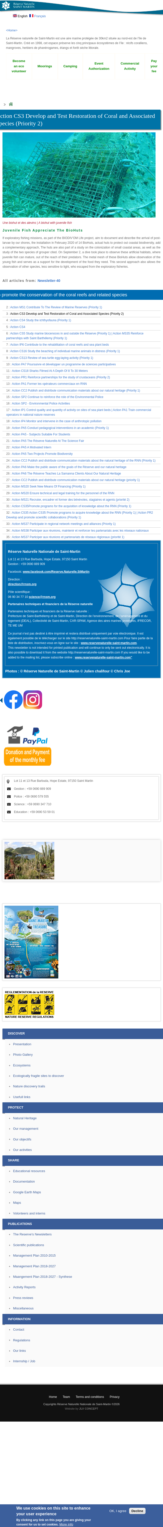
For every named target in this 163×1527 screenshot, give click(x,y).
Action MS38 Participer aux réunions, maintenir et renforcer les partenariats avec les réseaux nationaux (80, 530)
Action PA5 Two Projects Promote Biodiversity (42, 454)
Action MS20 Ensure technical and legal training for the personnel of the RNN (63, 493)
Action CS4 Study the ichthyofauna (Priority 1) (40, 320)
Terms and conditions (90, 1397)
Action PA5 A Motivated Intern (31, 447)
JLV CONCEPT (88, 1408)
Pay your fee (154, 66)
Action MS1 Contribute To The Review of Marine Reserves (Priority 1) (56, 307)
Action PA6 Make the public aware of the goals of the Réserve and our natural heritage (69, 467)
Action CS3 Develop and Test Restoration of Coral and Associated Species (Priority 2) (67, 314)
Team (66, 1397)
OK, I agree (117, 1511)
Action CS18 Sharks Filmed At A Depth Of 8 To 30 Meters (50, 371)
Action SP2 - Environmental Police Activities (41, 403)
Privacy (114, 1397)
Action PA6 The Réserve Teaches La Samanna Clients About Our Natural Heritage (66, 473)
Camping (70, 66)
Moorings (44, 66)
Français (37, 16)
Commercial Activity (130, 66)
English (20, 16)
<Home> (11, 30)
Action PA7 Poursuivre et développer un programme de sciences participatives (64, 364)
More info (66, 1524)
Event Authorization (98, 66)
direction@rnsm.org (22, 584)
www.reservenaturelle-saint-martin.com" (103, 657)
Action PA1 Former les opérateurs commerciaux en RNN (49, 384)
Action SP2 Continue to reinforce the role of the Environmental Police (57, 397)
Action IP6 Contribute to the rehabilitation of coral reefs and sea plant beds (59, 344)
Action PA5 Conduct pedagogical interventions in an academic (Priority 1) (60, 428)
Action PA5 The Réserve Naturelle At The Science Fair (48, 441)
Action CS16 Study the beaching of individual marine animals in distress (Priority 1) (65, 351)
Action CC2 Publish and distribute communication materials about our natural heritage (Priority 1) (76, 390)
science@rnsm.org (42, 597)
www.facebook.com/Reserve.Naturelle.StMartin (56, 571)
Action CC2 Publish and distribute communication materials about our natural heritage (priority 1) (76, 480)
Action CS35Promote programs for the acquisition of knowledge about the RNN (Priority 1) (71, 506)
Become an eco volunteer (19, 66)
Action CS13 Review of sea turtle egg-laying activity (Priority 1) (51, 358)
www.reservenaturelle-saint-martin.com (109, 643)
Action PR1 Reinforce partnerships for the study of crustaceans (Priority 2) (61, 377)
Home (11, 104)
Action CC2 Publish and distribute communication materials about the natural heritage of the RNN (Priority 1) (84, 460)
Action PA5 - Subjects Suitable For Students (41, 434)
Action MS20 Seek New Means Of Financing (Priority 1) (48, 486)
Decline (137, 1511)
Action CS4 (17, 327)
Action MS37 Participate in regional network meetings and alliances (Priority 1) (64, 524)
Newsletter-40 (49, 281)
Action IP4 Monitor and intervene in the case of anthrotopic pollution (57, 421)
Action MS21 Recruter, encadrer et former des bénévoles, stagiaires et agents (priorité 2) (71, 499)
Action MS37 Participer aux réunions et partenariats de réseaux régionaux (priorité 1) (68, 537)
